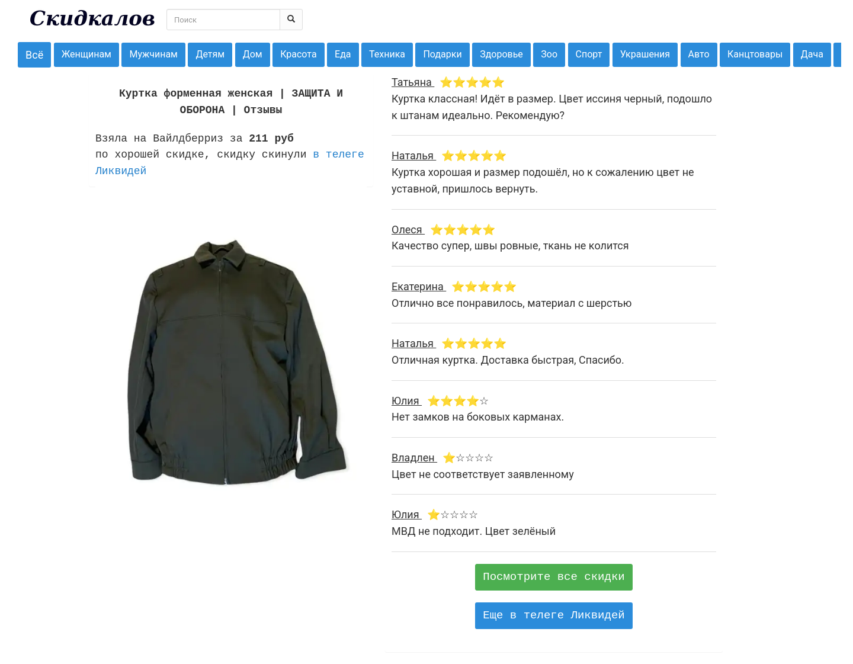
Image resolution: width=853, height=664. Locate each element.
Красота (298, 54)
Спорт (589, 54)
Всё (34, 55)
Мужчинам (153, 54)
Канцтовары (755, 54)
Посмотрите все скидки (553, 576)
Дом (252, 54)
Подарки (442, 54)
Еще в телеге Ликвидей (553, 615)
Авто (699, 54)
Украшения (645, 54)
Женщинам (86, 54)
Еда (343, 54)
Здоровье (501, 54)
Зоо (549, 54)
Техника (387, 54)
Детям (210, 54)
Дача (812, 54)
